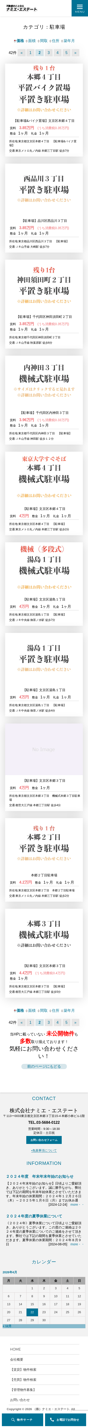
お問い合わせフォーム (44, 1140)
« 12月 (7, 1326)
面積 (30, 41)
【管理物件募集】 (23, 1390)
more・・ (77, 1204)
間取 (42, 41)
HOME (17, 1349)
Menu (80, 11)
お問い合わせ (20, 1400)
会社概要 (18, 1359)
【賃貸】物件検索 (23, 1369)
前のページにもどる (44, 1066)
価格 (18, 41)
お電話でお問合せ (68, 1419)
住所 (54, 41)
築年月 (67, 41)
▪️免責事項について (44, 1150)
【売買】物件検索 (25, 1380)
